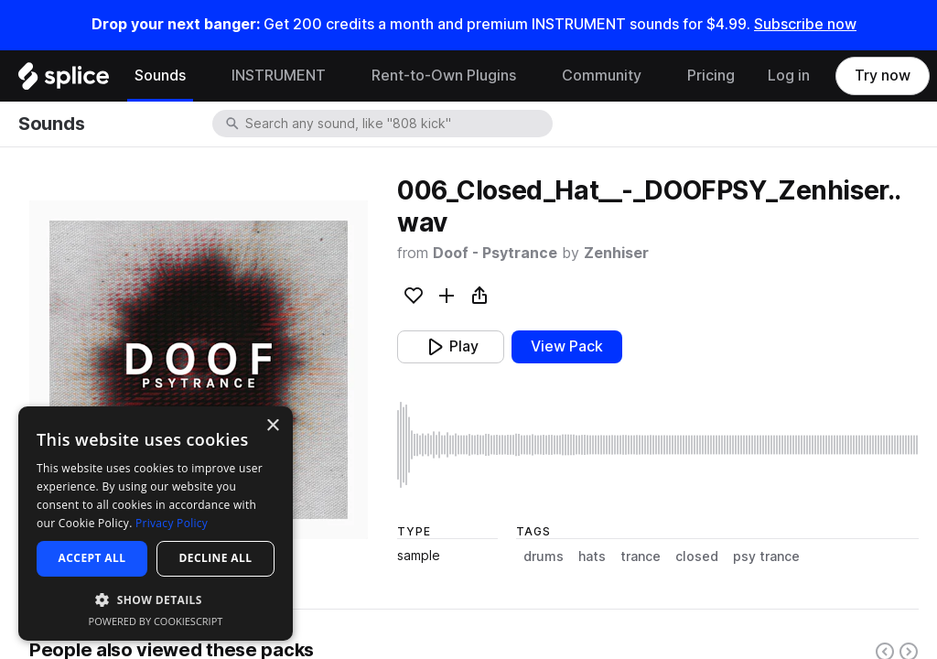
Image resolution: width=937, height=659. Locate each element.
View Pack (567, 346)
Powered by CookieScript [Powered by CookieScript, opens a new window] (156, 621)
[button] (156, 599)
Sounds (160, 75)
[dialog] (155, 523)
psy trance (766, 556)
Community (601, 75)
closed (696, 556)
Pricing (711, 75)
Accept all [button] (92, 558)
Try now (882, 75)
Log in (789, 75)
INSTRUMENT (279, 75)
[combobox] (397, 123)
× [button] (272, 426)
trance (640, 556)
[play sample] (658, 445)
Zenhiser (616, 253)
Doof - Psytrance (495, 253)
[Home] (63, 80)
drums (543, 556)
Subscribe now (805, 24)
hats (592, 556)
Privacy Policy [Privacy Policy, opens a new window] (171, 523)
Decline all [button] (216, 558)
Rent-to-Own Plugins (444, 75)
